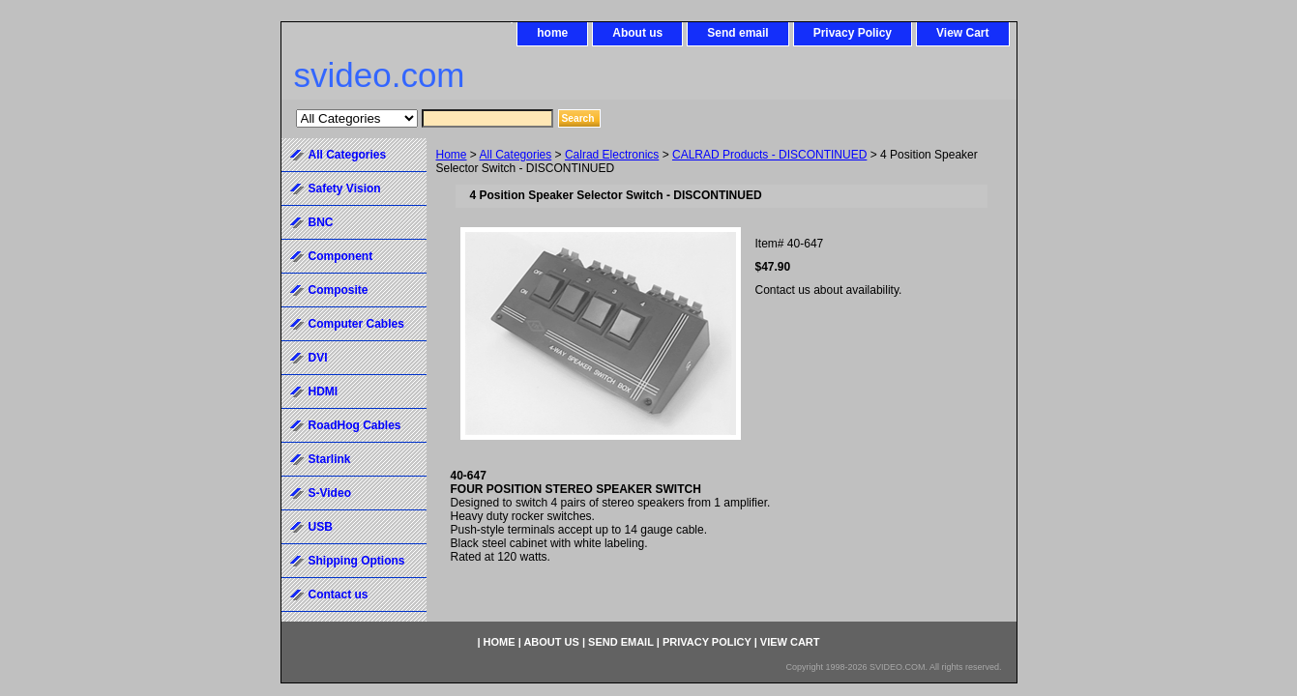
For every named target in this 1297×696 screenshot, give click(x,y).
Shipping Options (357, 560)
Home (451, 154)
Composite (338, 290)
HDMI (324, 391)
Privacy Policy (852, 33)
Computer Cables (356, 324)
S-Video (330, 493)
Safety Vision (345, 188)
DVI (318, 357)
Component (341, 256)
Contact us (338, 594)
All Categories (516, 154)
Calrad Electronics (612, 154)
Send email (737, 33)
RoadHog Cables (355, 425)
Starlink (330, 459)
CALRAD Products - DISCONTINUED (769, 154)
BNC (321, 222)
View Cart (962, 33)
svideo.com (379, 75)
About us (637, 33)
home (552, 33)
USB (321, 527)
